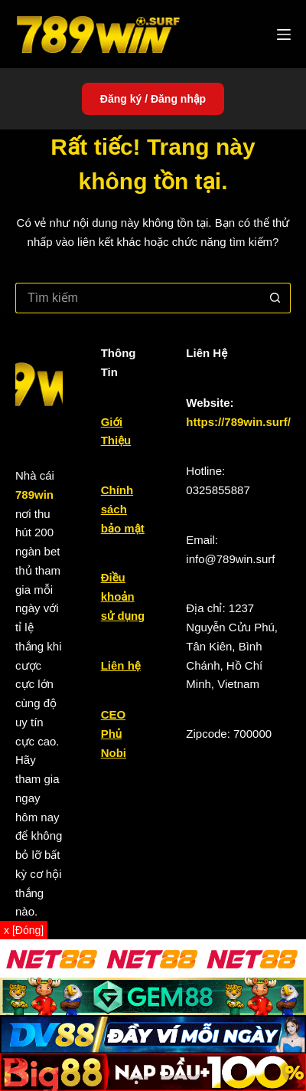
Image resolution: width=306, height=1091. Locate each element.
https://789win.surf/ (238, 421)
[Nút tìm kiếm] (275, 298)
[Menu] (284, 34)
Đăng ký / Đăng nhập (153, 99)
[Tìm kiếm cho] (137, 298)
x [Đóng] (24, 930)
